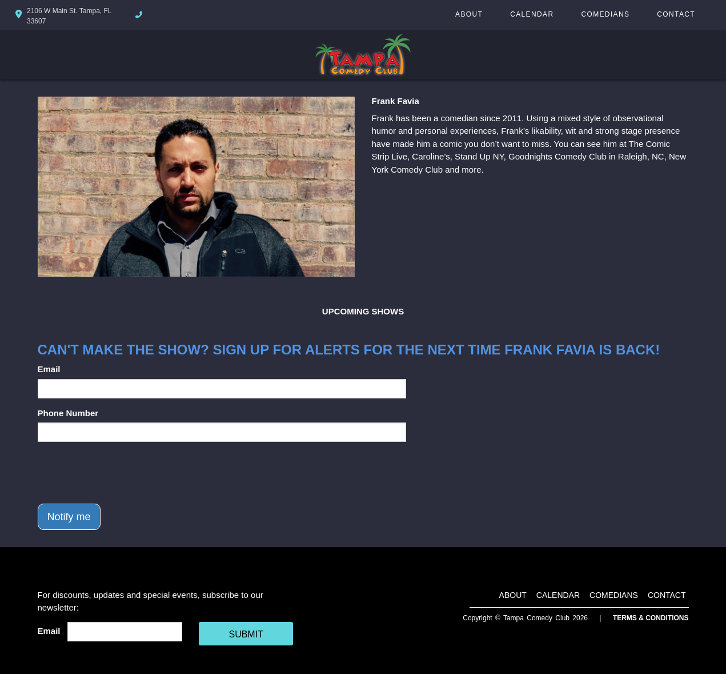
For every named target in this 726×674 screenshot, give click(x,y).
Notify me (69, 517)
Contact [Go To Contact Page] (676, 14)
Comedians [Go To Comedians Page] (605, 14)
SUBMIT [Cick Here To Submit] (245, 634)
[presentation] (124, 472)
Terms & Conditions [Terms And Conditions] (651, 618)
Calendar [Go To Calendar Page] (531, 14)
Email (49, 369)
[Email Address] (124, 631)
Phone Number (68, 413)
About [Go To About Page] (469, 14)
